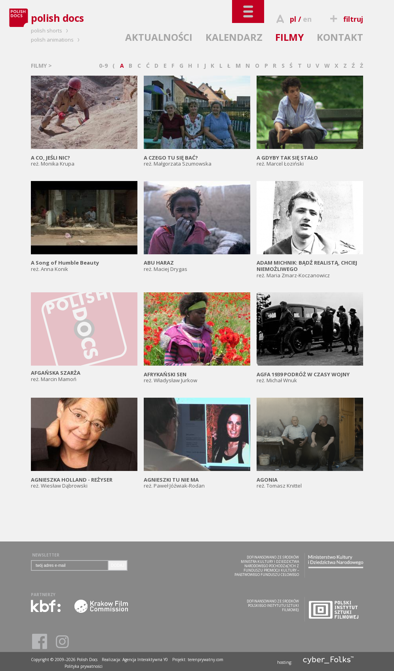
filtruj (345, 19)
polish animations (56, 39)
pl (293, 19)
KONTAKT (340, 37)
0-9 (103, 65)
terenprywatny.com (205, 659)
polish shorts (50, 30)
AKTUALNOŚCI (158, 37)
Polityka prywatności (84, 666)
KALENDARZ (234, 37)
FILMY (289, 37)
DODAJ (117, 565)
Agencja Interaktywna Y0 (145, 659)
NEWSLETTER (45, 555)
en (307, 19)
